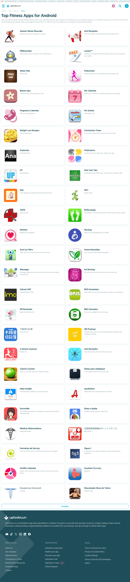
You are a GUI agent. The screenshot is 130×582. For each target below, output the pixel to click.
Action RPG (69, 1)
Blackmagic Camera (103, 1)
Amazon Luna (114, 1)
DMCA (87, 563)
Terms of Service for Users (95, 548)
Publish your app (52, 551)
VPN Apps (94, 1)
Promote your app (52, 555)
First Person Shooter (41, 1)
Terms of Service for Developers (98, 559)
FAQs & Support (51, 566)
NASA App (76, 1)
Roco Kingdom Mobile (11, 1)
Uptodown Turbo (54, 563)
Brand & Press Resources (15, 563)
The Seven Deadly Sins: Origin (26, 1)
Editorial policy (11, 555)
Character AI (51, 1)
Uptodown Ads (51, 559)
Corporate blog (11, 566)
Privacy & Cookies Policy (94, 551)
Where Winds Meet (85, 1)
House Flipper (60, 1)
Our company (11, 551)
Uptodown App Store (54, 548)
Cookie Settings (91, 555)
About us (9, 548)
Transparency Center (13, 559)
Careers (8, 570)
